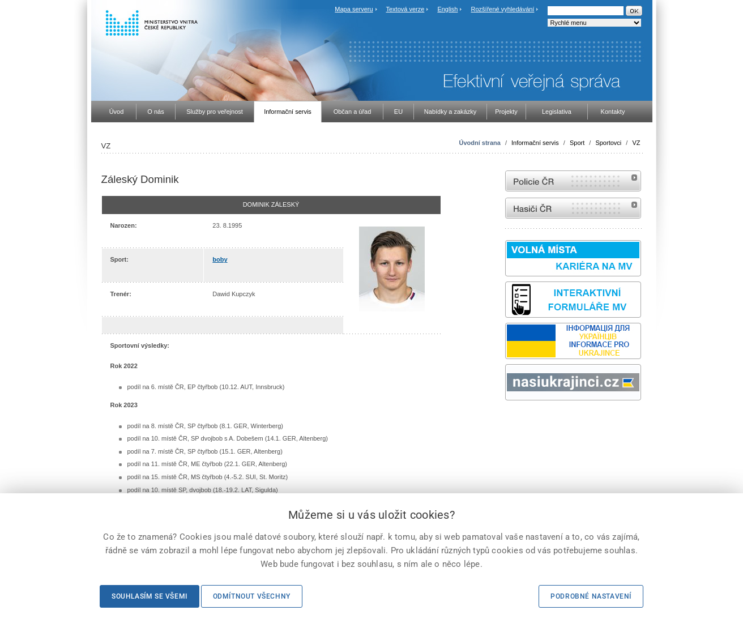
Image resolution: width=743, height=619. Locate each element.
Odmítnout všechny (252, 596)
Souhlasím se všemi (149, 596)
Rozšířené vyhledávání (503, 9)
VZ (636, 142)
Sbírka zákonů (507, 421)
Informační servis (535, 142)
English (447, 9)
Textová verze (405, 9)
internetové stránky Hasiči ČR (573, 208)
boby (219, 259)
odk (510, 421)
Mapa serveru (354, 9)
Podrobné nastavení (590, 596)
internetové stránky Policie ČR (573, 180)
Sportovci (608, 142)
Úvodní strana (479, 142)
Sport (577, 142)
